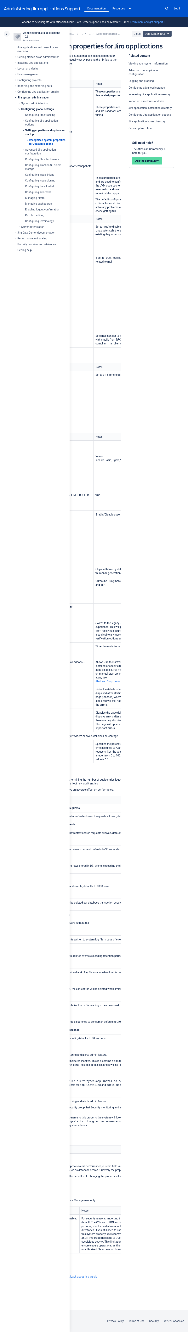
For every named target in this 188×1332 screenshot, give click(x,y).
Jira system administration (33, 97)
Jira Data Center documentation (36, 232)
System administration (34, 103)
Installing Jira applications (32, 62)
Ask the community (147, 160)
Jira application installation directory (150, 107)
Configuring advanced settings (146, 87)
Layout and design (28, 68)
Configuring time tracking (40, 114)
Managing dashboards (38, 203)
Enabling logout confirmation (42, 209)
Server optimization (32, 226)
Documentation (96, 8)
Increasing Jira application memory (149, 94)
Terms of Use (136, 1321)
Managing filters (34, 197)
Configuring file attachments (42, 159)
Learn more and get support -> (148, 22)
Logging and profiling (141, 80)
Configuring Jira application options (149, 114)
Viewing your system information (148, 63)
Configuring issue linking (39, 174)
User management (28, 74)
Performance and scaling (32, 238)
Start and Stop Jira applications (114, 681)
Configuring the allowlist (39, 186)
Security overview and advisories (36, 244)
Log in (177, 8)
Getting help (24, 250)
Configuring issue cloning (40, 180)
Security (154, 1321)
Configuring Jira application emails (38, 91)
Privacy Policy (115, 1321)
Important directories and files (146, 101)
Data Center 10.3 (158, 34)
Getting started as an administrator (38, 57)
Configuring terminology (39, 221)
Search (167, 8)
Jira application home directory (146, 121)
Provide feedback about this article (76, 1276)
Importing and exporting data (34, 85)
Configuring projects (29, 80)
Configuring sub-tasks (38, 192)
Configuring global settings (37, 109)
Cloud (137, 33)
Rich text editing (34, 215)
